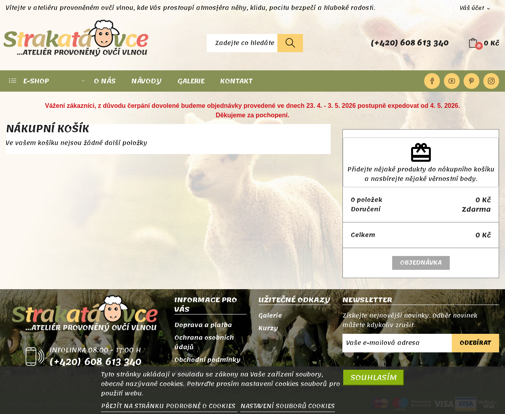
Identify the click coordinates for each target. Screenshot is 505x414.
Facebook (432, 81)
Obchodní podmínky (207, 360)
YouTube (452, 81)
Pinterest (471, 81)
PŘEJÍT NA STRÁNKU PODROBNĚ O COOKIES (169, 406)
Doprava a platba (203, 325)
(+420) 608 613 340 (410, 43)
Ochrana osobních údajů (204, 342)
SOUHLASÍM (373, 377)
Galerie (270, 315)
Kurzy (268, 328)
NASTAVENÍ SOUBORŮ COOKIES (287, 406)
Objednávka (421, 262)
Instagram (491, 81)
